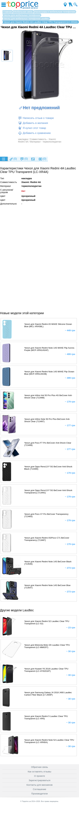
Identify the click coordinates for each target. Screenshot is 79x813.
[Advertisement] (38, 150)
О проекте (39, 776)
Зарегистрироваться (39, 780)
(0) (13, 159)
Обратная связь (39, 767)
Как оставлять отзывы (39, 771)
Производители (39, 793)
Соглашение (39, 789)
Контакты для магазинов (39, 785)
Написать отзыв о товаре (36, 118)
